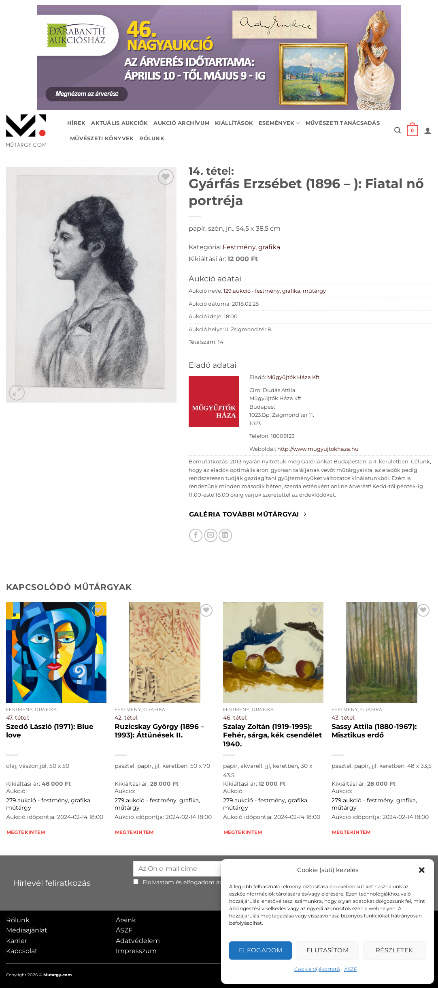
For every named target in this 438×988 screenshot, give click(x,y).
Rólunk (151, 138)
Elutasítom (327, 950)
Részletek (394, 950)
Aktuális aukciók (119, 123)
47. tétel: (17, 717)
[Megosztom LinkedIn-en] (225, 535)
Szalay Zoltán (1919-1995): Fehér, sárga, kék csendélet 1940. (272, 735)
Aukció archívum (181, 123)
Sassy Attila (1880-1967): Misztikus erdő (374, 730)
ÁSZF (350, 969)
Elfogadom (261, 950)
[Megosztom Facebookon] (195, 535)
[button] (422, 870)
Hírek (76, 123)
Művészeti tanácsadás (343, 123)
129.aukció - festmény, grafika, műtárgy (274, 291)
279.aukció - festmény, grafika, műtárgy (48, 804)
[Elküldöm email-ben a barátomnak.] (210, 535)
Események (279, 123)
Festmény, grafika (251, 247)
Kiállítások (234, 123)
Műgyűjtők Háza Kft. (294, 377)
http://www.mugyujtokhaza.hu (318, 449)
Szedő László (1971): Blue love (50, 730)
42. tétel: (126, 717)
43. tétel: (343, 717)
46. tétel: (235, 717)
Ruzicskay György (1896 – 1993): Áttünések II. (159, 730)
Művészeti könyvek (102, 138)
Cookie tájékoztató (317, 969)
